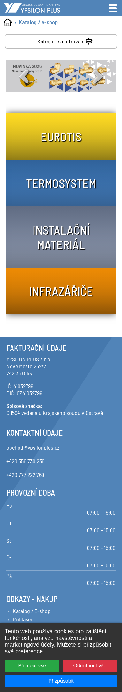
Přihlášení (24, 619)
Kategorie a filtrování (65, 40)
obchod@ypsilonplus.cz (32, 447)
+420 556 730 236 (25, 461)
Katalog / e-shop (38, 22)
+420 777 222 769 (25, 474)
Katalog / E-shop (31, 610)
